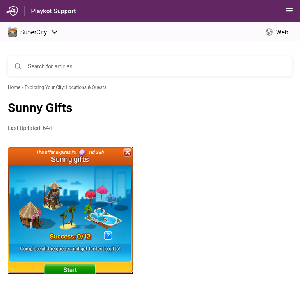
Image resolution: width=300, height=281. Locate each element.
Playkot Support (53, 11)
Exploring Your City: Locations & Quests (66, 87)
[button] (289, 12)
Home (14, 87)
